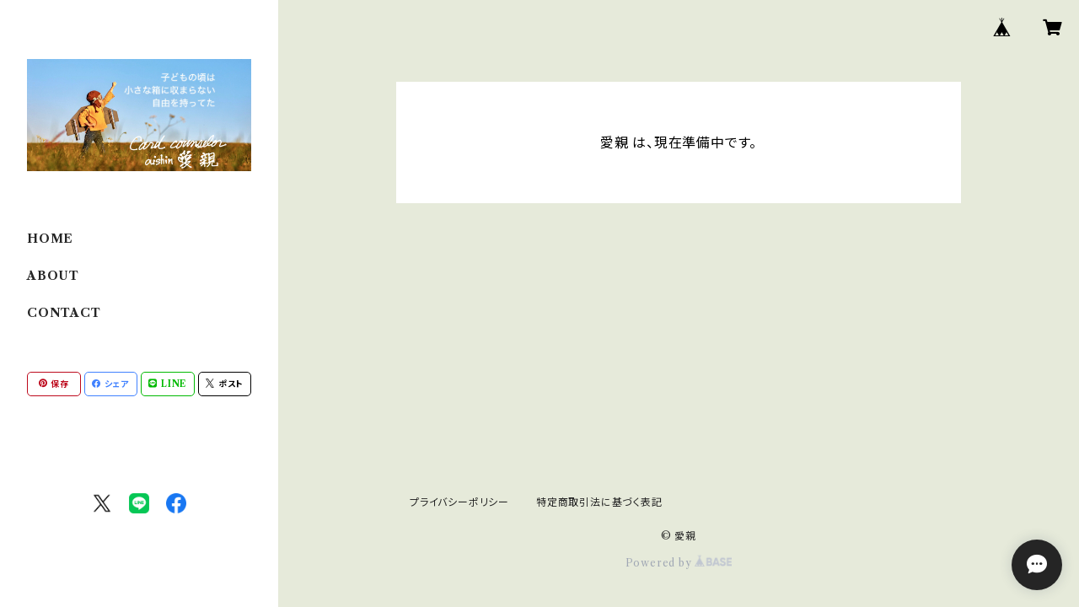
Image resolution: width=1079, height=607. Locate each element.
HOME (50, 238)
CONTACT (64, 312)
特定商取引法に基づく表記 (599, 502)
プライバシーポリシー (459, 502)
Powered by (679, 562)
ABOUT (53, 275)
